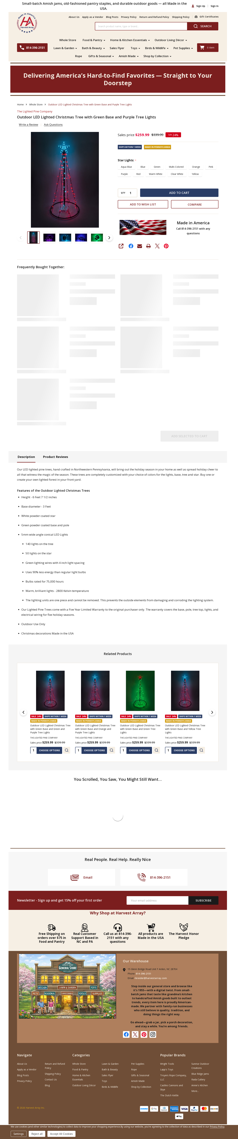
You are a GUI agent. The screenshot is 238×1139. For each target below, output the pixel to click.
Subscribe (203, 900)
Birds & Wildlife (155, 48)
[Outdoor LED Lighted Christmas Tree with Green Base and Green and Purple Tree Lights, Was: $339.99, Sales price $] (50, 691)
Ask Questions (53, 124)
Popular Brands (173, 1055)
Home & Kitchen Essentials (128, 40)
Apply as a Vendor (92, 17)
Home (20, 104)
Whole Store (67, 40)
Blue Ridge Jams (200, 1073)
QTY (123, 193)
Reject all (37, 1134)
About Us (74, 17)
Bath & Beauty (92, 48)
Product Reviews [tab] (55, 457)
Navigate (24, 1055)
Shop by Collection (156, 56)
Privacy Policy (129, 17)
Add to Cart (179, 193)
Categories (81, 1055)
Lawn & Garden (63, 48)
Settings (19, 1134)
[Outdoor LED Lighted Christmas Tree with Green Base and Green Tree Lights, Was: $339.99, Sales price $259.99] (140, 691)
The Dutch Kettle (169, 1095)
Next (109, 237)
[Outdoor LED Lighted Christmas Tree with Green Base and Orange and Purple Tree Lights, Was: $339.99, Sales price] (95, 691)
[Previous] (23, 712)
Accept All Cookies (61, 1134)
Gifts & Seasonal (99, 56)
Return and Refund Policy (154, 17)
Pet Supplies (181, 48)
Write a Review (28, 124)
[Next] (212, 712)
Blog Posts (112, 17)
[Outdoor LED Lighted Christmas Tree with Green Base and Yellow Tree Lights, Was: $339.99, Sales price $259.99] (185, 691)
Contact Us (51, 1079)
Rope (78, 56)
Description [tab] (26, 457)
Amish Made (127, 56)
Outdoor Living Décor (169, 40)
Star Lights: (127, 160)
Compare (195, 204)
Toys (134, 48)
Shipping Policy (181, 17)
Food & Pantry (92, 40)
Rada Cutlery (198, 1079)
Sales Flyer (117, 48)
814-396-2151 (143, 973)
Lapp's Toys (166, 1069)
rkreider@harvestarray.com (151, 978)
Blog (47, 1085)
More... (195, 1091)
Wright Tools (167, 1063)
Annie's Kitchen (199, 1085)
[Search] (202, 26)
